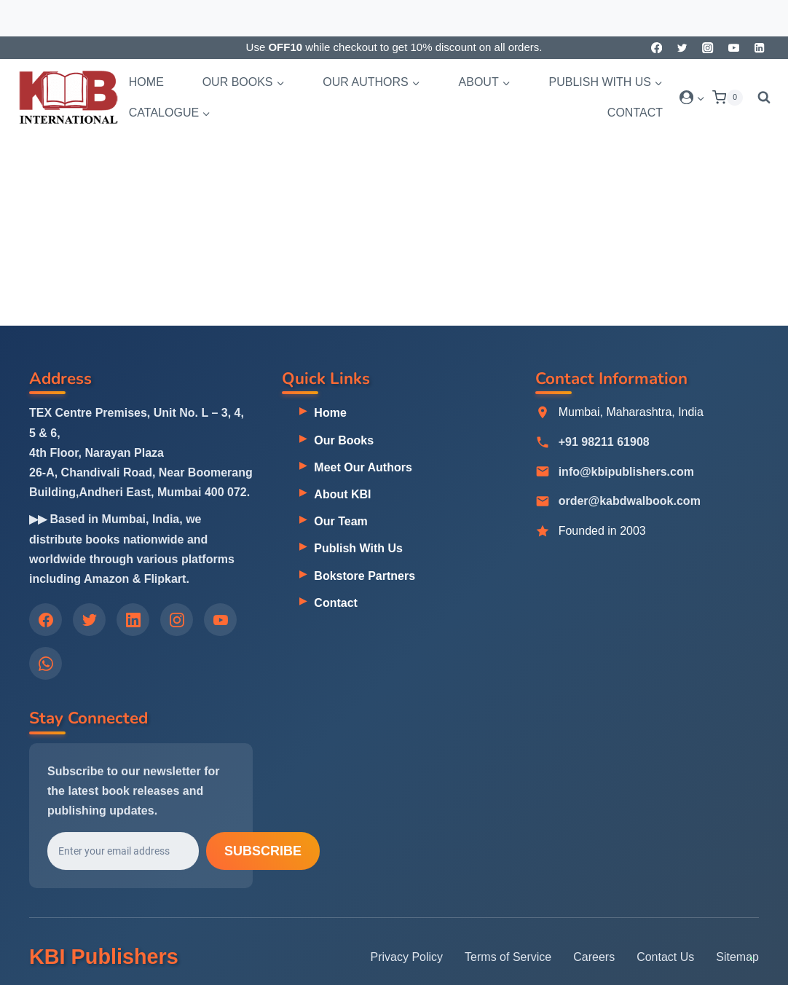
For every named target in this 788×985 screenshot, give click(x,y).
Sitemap (737, 957)
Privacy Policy (407, 957)
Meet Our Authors (363, 467)
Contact (635, 112)
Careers (594, 957)
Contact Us (665, 957)
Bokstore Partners (364, 576)
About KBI (342, 494)
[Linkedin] (759, 47)
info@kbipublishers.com (626, 472)
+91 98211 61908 (604, 442)
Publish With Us (358, 549)
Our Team (341, 521)
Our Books (344, 440)
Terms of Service (508, 957)
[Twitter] (682, 47)
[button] (700, 97)
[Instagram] (708, 47)
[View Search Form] (760, 97)
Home (146, 82)
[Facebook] (656, 47)
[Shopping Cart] (727, 98)
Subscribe (263, 853)
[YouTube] (733, 47)
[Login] (692, 97)
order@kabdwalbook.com (630, 501)
